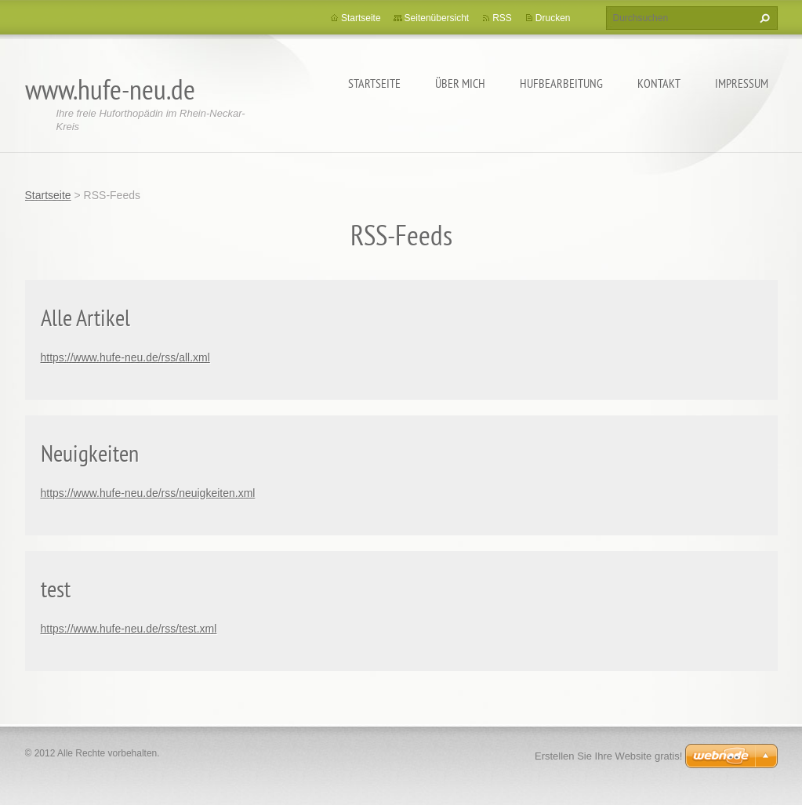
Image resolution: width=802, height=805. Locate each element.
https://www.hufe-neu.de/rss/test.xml (129, 628)
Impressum (741, 83)
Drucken (553, 18)
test (56, 588)
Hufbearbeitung (561, 83)
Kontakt (658, 83)
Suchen (763, 18)
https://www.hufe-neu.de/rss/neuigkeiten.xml (148, 493)
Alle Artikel (85, 317)
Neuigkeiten (90, 452)
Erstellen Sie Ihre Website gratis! (608, 756)
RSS (502, 18)
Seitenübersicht (437, 18)
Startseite (374, 83)
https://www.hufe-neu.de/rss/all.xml (125, 357)
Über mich (460, 83)
